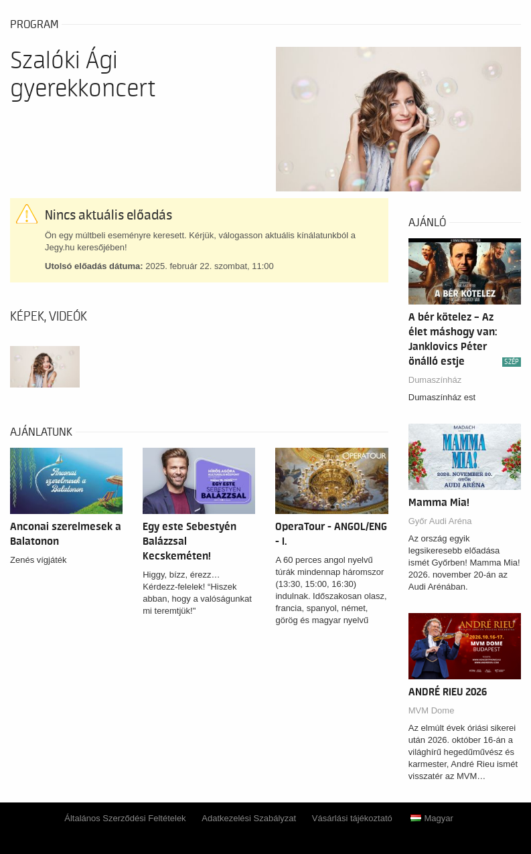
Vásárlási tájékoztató (352, 818)
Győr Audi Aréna (440, 521)
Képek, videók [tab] (48, 316)
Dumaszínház (434, 380)
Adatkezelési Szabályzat (249, 818)
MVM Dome (431, 710)
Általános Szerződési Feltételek (124, 818)
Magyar (431, 818)
